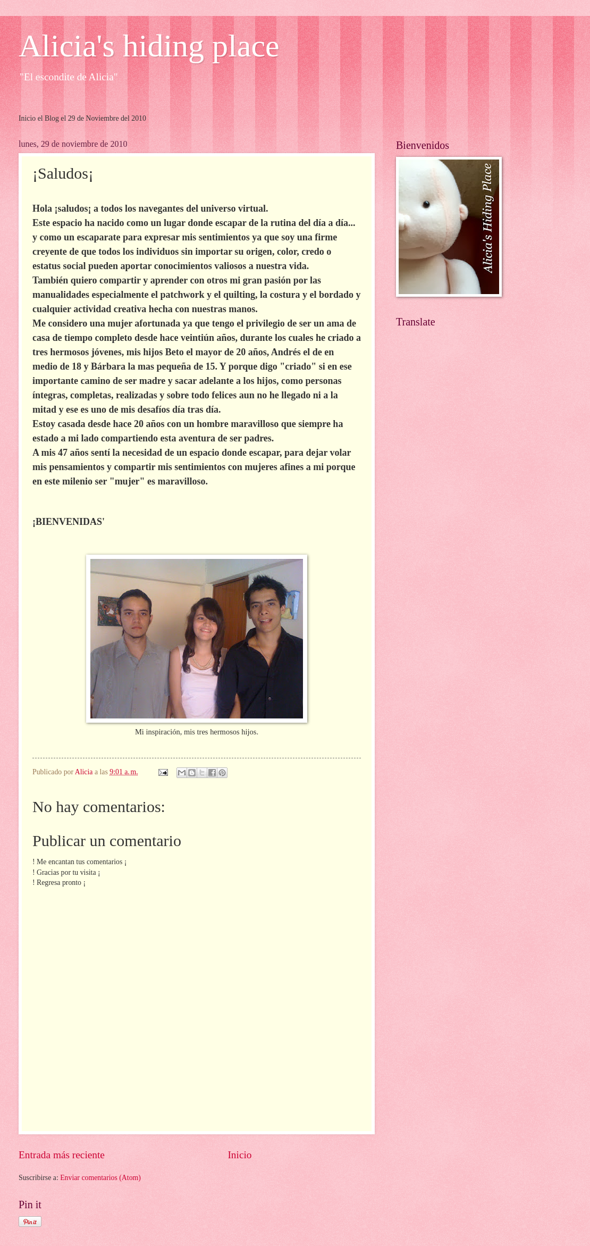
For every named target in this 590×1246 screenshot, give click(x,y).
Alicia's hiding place (149, 45)
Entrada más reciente (62, 1154)
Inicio (239, 1154)
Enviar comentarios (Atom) (100, 1178)
